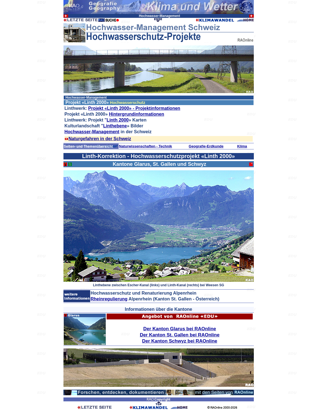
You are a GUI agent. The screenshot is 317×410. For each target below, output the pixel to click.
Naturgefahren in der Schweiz (99, 138)
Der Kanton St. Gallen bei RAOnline (179, 335)
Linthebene (115, 125)
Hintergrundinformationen (136, 114)
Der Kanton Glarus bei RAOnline (179, 328)
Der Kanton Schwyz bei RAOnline (179, 341)
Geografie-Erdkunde (206, 146)
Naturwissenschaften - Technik (145, 146)
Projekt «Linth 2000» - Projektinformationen (134, 108)
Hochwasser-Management (92, 131)
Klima (242, 146)
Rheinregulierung (109, 299)
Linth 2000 (118, 120)
